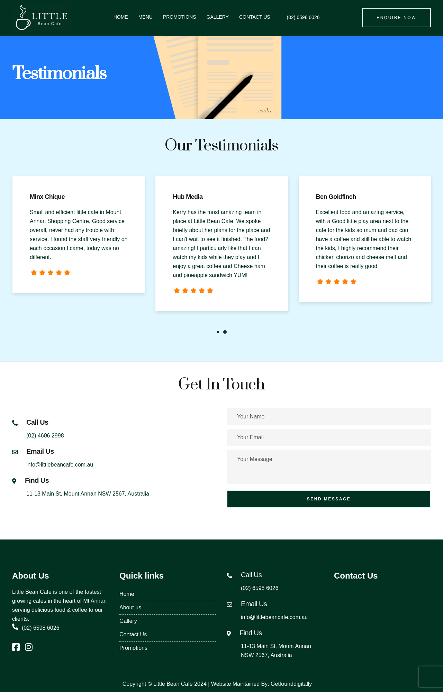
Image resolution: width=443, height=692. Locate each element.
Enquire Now (396, 17)
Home (121, 17)
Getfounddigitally (291, 684)
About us (130, 607)
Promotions (179, 17)
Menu (145, 17)
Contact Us (254, 17)
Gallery (218, 17)
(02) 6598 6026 (300, 17)
